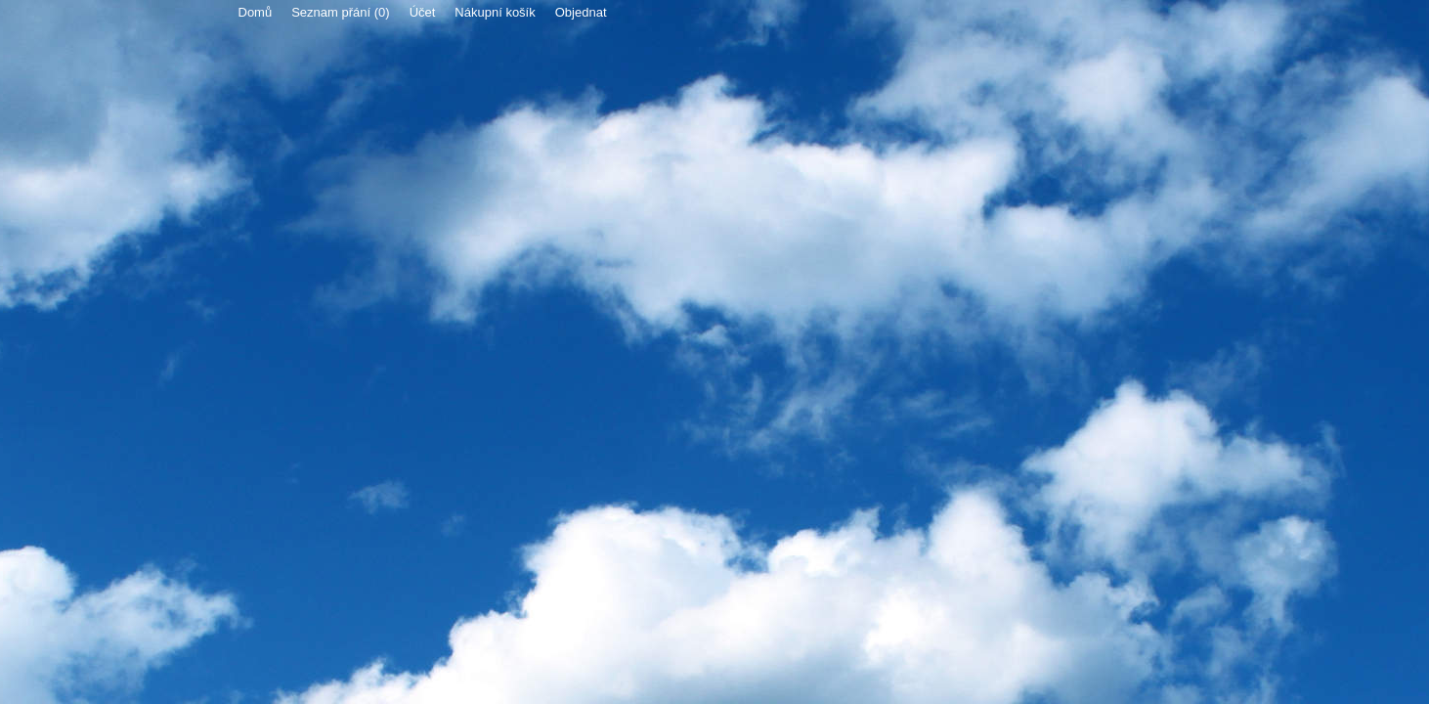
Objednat (581, 12)
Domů (255, 12)
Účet (423, 12)
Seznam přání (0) (340, 12)
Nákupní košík (495, 12)
